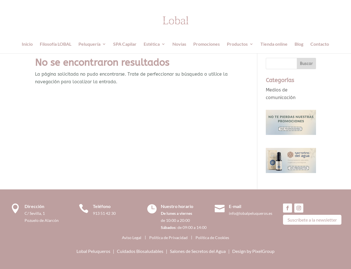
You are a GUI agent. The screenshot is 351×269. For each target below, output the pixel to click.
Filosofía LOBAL (55, 44)
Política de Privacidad (168, 237)
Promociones (206, 44)
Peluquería (89, 44)
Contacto (319, 44)
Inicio (27, 44)
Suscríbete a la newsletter (312, 219)
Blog (299, 44)
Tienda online (274, 44)
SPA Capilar (125, 44)
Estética (152, 44)
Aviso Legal (131, 237)
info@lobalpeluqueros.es (250, 213)
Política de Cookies (212, 237)
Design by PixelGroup (253, 251)
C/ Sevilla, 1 (36, 213)
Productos (237, 44)
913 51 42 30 (104, 213)
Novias (179, 44)
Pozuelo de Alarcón (42, 220)
